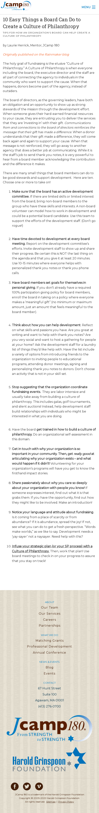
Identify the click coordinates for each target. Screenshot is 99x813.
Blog (50, 667)
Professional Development (49, 646)
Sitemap (50, 801)
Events (49, 673)
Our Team (49, 607)
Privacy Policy (66, 801)
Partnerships (49, 625)
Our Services (49, 613)
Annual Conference (49, 652)
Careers (49, 619)
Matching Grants (50, 640)
